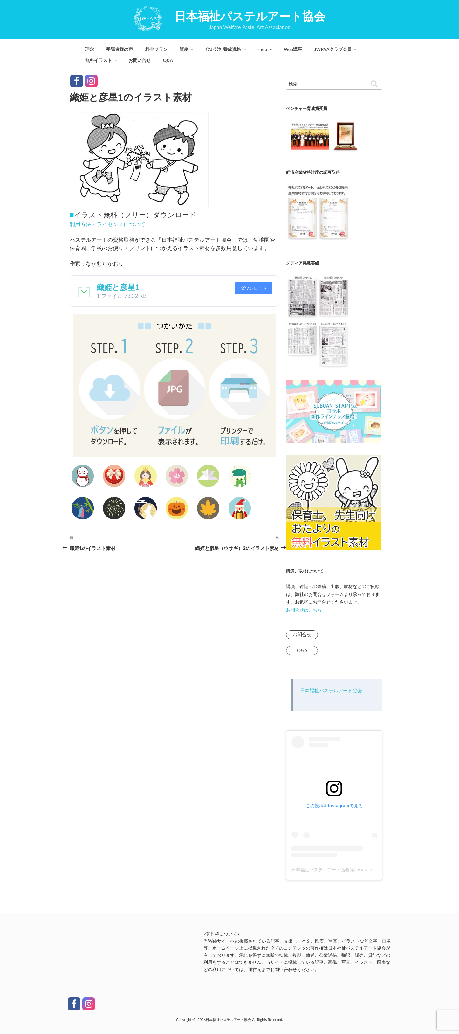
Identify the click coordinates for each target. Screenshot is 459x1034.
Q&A (168, 60)
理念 (89, 49)
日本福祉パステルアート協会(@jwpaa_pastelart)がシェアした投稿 (357, 869)
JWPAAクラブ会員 (336, 49)
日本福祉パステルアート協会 (250, 16)
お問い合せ (139, 60)
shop (265, 49)
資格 (187, 49)
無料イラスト (101, 60)
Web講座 (293, 49)
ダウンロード (253, 288)
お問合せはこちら (304, 609)
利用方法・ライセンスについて (107, 224)
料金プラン (156, 49)
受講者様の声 (119, 49)
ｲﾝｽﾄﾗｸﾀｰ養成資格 (226, 49)
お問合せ (302, 634)
